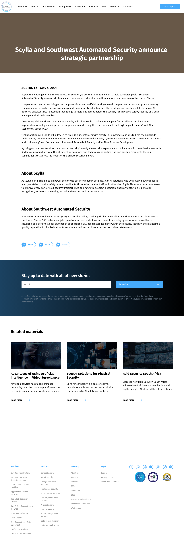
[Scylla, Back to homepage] (6, 6)
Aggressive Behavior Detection (19, 493)
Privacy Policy (27, 302)
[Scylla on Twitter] (158, 467)
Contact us (75, 490)
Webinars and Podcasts (81, 499)
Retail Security (47, 477)
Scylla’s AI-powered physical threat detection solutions (52, 152)
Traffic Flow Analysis (19, 529)
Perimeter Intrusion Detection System (19, 478)
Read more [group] (20, 400)
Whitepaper (76, 508)
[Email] (66, 284)
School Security (47, 473)
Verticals (35, 6)
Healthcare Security (49, 489)
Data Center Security (50, 521)
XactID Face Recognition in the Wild (22, 507)
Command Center (97, 6)
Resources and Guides (80, 504)
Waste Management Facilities (49, 515)
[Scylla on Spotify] (171, 467)
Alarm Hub (80, 6)
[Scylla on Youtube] (151, 467)
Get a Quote (170, 6)
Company (128, 6)
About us (75, 473)
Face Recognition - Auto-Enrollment (21, 523)
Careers (74, 482)
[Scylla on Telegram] (165, 467)
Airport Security (47, 505)
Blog (73, 495)
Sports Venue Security (50, 493)
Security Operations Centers (49, 499)
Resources (115, 6)
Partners (74, 477)
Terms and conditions (110, 482)
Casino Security (47, 509)
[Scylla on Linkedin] (138, 467)
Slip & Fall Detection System (19, 500)
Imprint (104, 473)
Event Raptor (16, 518)
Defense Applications (50, 525)
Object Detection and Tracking (20, 486)
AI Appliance (65, 6)
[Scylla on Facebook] (131, 467)
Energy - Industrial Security (49, 483)
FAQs (73, 486)
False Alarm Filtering (19, 513)
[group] (29, 244)
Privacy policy (107, 477)
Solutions (22, 6)
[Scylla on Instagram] (145, 467)
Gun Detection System (20, 473)
